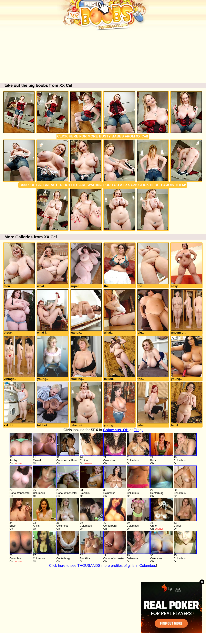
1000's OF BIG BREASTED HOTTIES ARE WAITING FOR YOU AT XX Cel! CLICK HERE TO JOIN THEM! (102, 185)
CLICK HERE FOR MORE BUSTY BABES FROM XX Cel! (102, 136)
